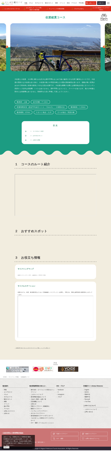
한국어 (87, 393)
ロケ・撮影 (59, 439)
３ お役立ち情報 (35, 140)
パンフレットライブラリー (39, 412)
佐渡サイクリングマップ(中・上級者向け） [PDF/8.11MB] (34, 276)
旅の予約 (6, 407)
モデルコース (8, 397)
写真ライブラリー (61, 434)
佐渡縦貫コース (25, 377)
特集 (5, 390)
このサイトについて (37, 395)
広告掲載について (36, 402)
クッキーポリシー (27, 443)
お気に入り (91, 3)
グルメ (6, 395)
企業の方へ (101, 3)
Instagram (61, 395)
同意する (6, 447)
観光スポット (8, 400)
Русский (87, 400)
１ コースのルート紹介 (38, 131)
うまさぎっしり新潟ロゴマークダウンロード (42, 420)
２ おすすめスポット (37, 136)
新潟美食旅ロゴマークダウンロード (42, 416)
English (87, 390)
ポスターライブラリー (38, 414)
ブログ (60, 397)
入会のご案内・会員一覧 (38, 400)
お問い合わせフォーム (92, 439)
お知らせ (6, 414)
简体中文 (87, 395)
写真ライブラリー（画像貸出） (40, 407)
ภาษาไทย (87, 402)
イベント (6, 404)
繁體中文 (87, 397)
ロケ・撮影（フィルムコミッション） (42, 423)
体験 (5, 402)
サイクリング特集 (14, 377)
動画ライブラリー (36, 409)
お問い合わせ (89, 412)
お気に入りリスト (9, 412)
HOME (5, 377)
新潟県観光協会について (38, 397)
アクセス (6, 409)
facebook (61, 390)
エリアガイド (8, 393)
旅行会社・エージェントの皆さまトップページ (42, 391)
